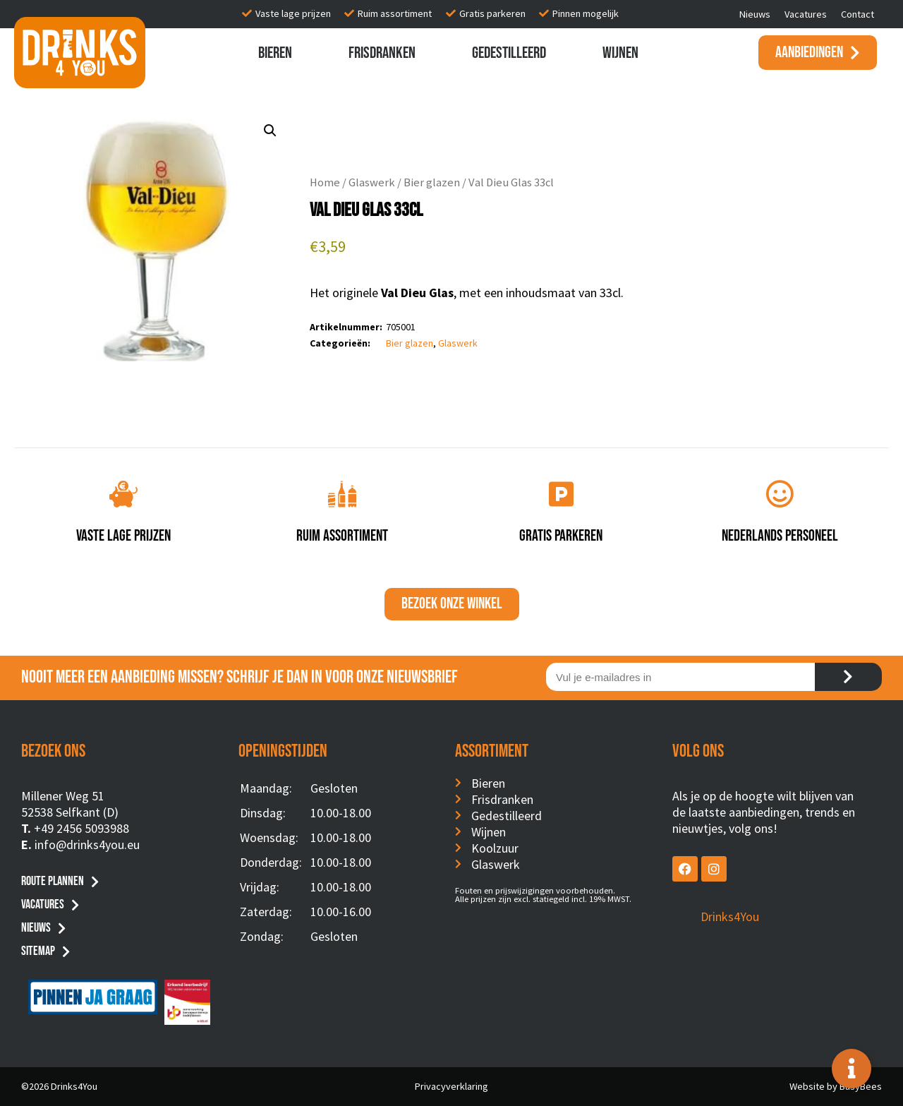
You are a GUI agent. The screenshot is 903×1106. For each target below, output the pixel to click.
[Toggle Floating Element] (851, 1068)
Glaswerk (372, 182)
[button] (270, 130)
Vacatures (805, 14)
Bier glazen (432, 182)
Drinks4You (730, 916)
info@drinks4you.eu (87, 844)
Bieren (275, 53)
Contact (857, 14)
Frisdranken (382, 53)
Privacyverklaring (451, 1086)
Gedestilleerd (509, 53)
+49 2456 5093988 (81, 828)
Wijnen (620, 53)
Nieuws (754, 14)
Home (325, 182)
